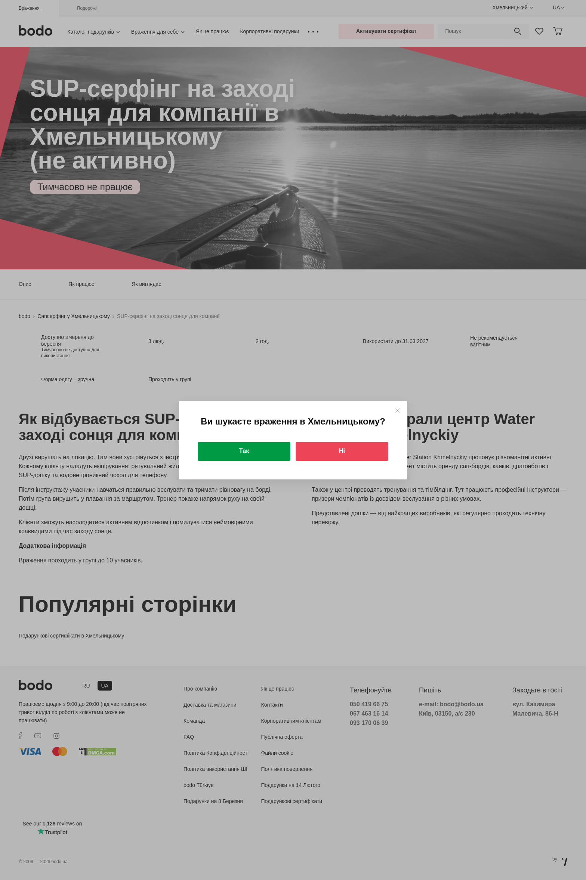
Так (244, 451)
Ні (342, 451)
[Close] (397, 410)
